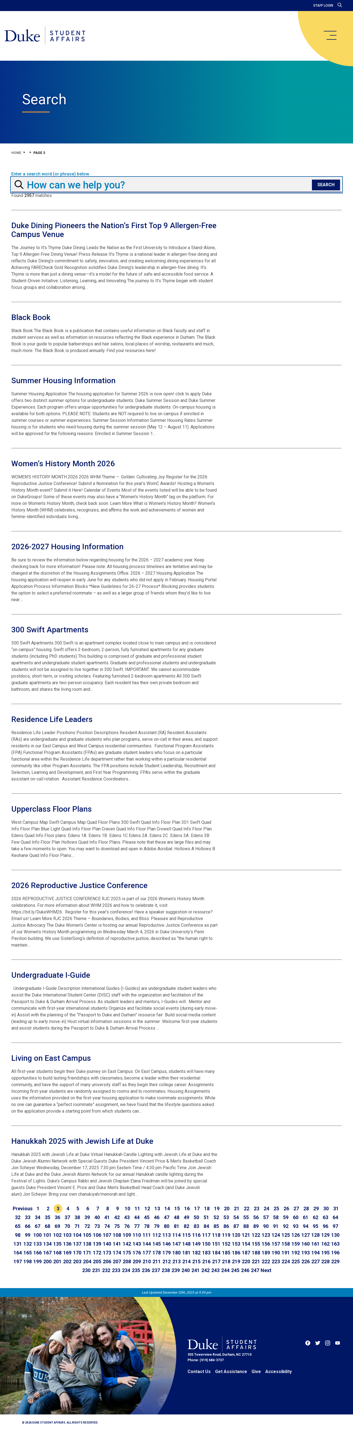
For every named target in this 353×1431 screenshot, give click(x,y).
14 (167, 1208)
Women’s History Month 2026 (63, 463)
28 (306, 1208)
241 (195, 1270)
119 (226, 1235)
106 (97, 1235)
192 (296, 1253)
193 (305, 1253)
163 (335, 1244)
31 (336, 1208)
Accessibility (278, 1371)
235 (136, 1270)
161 (315, 1244)
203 (77, 1261)
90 (266, 1226)
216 (206, 1261)
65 (17, 1226)
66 (27, 1226)
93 (295, 1226)
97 (335, 1226)
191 (286, 1253)
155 (256, 1244)
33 (27, 1217)
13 (157, 1208)
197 (18, 1261)
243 (215, 1270)
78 (146, 1226)
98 (17, 1235)
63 (325, 1217)
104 (77, 1235)
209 (137, 1261)
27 (296, 1208)
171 (87, 1253)
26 (286, 1208)
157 (276, 1244)
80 (166, 1226)
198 (27, 1261)
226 (305, 1261)
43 (127, 1217)
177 (147, 1253)
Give (256, 1371)
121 (246, 1235)
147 (176, 1244)
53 (226, 1217)
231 (96, 1270)
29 (316, 1208)
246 (245, 1270)
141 (117, 1244)
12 (147, 1208)
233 (116, 1270)
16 (187, 1208)
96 (325, 1226)
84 (206, 1226)
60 (295, 1217)
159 (296, 1244)
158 (286, 1244)
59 (285, 1217)
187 (246, 1253)
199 (37, 1261)
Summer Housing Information (63, 380)
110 (137, 1235)
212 (166, 1261)
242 (205, 1270)
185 (226, 1253)
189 (266, 1253)
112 (157, 1235)
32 (17, 1217)
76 (127, 1226)
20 (226, 1208)
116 (196, 1235)
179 (166, 1253)
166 (37, 1253)
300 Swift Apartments (50, 629)
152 (226, 1244)
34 (37, 1217)
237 (156, 1270)
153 (236, 1244)
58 (276, 1217)
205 (97, 1261)
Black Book (30, 317)
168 (57, 1253)
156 (266, 1244)
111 (147, 1235)
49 (186, 1217)
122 (256, 1235)
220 (246, 1261)
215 (196, 1261)
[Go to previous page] (23, 1208)
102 (57, 1235)
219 (236, 1261)
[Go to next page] (266, 1270)
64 (335, 1217)
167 (47, 1253)
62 (315, 1217)
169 (67, 1253)
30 (326, 1208)
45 (146, 1217)
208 (127, 1261)
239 (176, 1270)
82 (186, 1226)
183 (206, 1253)
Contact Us (199, 1371)
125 (286, 1235)
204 (87, 1261)
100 (37, 1235)
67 (37, 1226)
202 (67, 1261)
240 (185, 1270)
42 (117, 1217)
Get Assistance (231, 1371)
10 (127, 1208)
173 (107, 1253)
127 (305, 1235)
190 (276, 1253)
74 (107, 1226)
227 (315, 1261)
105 (87, 1235)
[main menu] (329, 35)
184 (216, 1253)
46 (156, 1217)
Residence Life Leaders (52, 719)
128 (315, 1235)
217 (216, 1261)
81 (176, 1226)
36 (57, 1217)
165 (27, 1253)
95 (315, 1226)
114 (176, 1235)
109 (127, 1235)
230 (86, 1270)
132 (27, 1244)
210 (147, 1261)
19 (217, 1208)
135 (57, 1244)
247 (255, 1270)
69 (57, 1226)
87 (236, 1226)
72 (87, 1226)
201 (57, 1261)
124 (276, 1235)
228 (325, 1261)
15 (177, 1208)
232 (106, 1270)
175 (127, 1253)
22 (246, 1208)
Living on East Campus (51, 1058)
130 (335, 1235)
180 (176, 1253)
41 (107, 1217)
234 (126, 1270)
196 (335, 1253)
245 (235, 1270)
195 (325, 1253)
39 (87, 1217)
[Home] (45, 35)
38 (77, 1217)
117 (206, 1235)
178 (157, 1253)
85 (216, 1226)
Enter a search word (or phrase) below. (50, 174)
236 (146, 1270)
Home (16, 153)
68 (47, 1226)
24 (266, 1208)
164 (18, 1253)
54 (236, 1217)
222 (266, 1261)
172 (97, 1253)
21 (236, 1208)
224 (286, 1261)
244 (225, 1270)
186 (236, 1253)
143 (137, 1244)
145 (157, 1244)
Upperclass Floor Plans (51, 809)
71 (77, 1226)
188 (256, 1253)
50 (196, 1217)
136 (67, 1244)
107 (107, 1235)
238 (166, 1270)
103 (67, 1235)
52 (216, 1217)
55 (246, 1217)
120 (236, 1235)
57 (266, 1217)
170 (77, 1253)
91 (276, 1226)
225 (296, 1261)
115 (186, 1235)
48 (176, 1217)
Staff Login (323, 5)
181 (186, 1253)
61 (305, 1217)
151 (216, 1244)
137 (77, 1244)
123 (266, 1235)
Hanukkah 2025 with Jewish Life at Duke (82, 1141)
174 (117, 1253)
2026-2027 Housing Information (67, 546)
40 (97, 1217)
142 (127, 1244)
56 (256, 1217)
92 (285, 1226)
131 (18, 1244)
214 (186, 1261)
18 (207, 1208)
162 (325, 1244)
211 (157, 1261)
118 (216, 1235)
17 (197, 1208)
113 (166, 1235)
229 (335, 1261)
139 (97, 1244)
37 (67, 1217)
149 (196, 1244)
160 (305, 1244)
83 (196, 1226)
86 (226, 1226)
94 (305, 1226)
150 (206, 1244)
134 (47, 1244)
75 (117, 1226)
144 (147, 1244)
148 (186, 1244)
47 (166, 1217)
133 (37, 1244)
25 (276, 1208)
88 (246, 1226)
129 (325, 1235)
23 (256, 1208)
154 (246, 1244)
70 (67, 1226)
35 (47, 1217)
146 (166, 1244)
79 (156, 1226)
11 (137, 1208)
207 (117, 1261)
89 (256, 1226)
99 (27, 1235)
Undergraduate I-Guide (50, 975)
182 (196, 1253)
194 (315, 1253)
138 (87, 1244)
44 (137, 1217)
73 (97, 1226)
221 (256, 1261)
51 (206, 1217)
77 (137, 1226)
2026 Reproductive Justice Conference (79, 885)
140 (107, 1244)
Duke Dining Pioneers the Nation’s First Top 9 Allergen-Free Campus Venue (113, 230)
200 (47, 1261)
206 (107, 1261)
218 (226, 1261)
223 (276, 1261)
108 (117, 1235)
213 (176, 1261)
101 (47, 1235)
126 (296, 1235)
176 (137, 1253)
